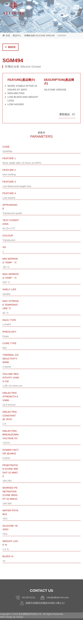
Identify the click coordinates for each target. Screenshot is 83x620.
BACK (10, 47)
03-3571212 (28, 597)
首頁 (8, 35)
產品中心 (17, 35)
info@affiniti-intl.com (58, 597)
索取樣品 (67, 114)
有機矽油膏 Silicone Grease (39, 35)
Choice (19, 617)
